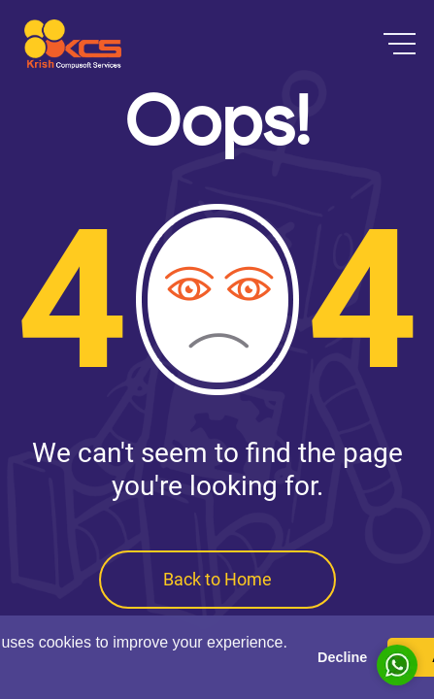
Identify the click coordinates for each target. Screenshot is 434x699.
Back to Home (217, 579)
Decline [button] (342, 657)
